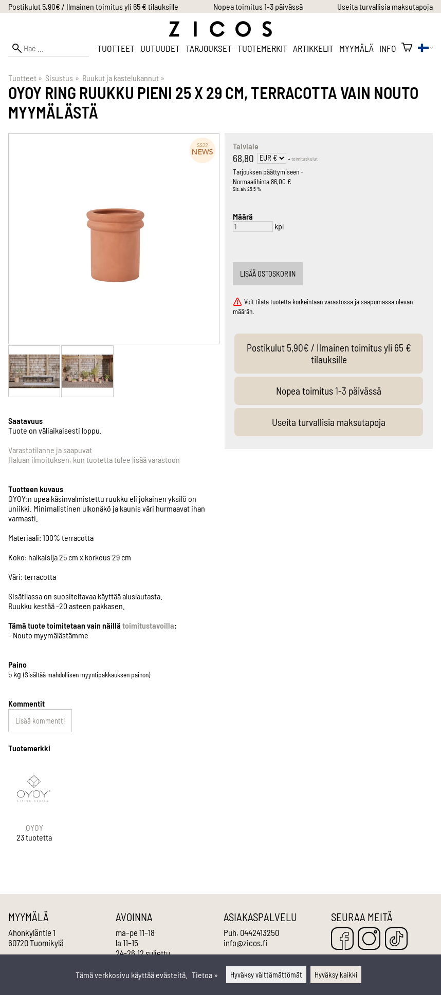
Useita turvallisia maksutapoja (385, 6)
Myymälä (356, 48)
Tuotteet (116, 48)
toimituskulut (304, 158)
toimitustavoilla (148, 625)
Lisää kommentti (40, 720)
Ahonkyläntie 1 (32, 932)
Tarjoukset (209, 48)
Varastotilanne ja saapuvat (50, 450)
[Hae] (48, 48)
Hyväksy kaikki (336, 974)
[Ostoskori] (406, 48)
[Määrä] (253, 226)
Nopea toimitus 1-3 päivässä (258, 6)
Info (387, 48)
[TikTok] (396, 939)
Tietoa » (205, 975)
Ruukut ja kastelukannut (123, 78)
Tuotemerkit (262, 48)
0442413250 (259, 932)
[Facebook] (342, 939)
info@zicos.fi (245, 943)
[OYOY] (34, 811)
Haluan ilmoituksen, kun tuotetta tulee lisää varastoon (94, 459)
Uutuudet (160, 48)
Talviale (246, 146)
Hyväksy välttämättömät (266, 974)
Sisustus (62, 78)
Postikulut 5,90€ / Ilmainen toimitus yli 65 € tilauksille (93, 6)
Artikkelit (313, 48)
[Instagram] (369, 939)
